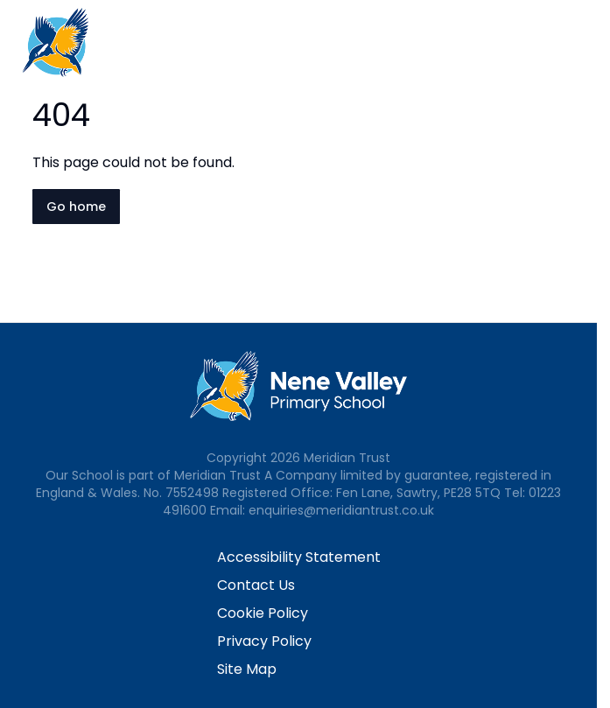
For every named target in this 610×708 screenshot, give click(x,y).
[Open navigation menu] (585, 42)
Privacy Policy (264, 641)
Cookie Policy (262, 613)
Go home (76, 206)
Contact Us (256, 585)
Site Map (247, 669)
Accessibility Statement (299, 557)
